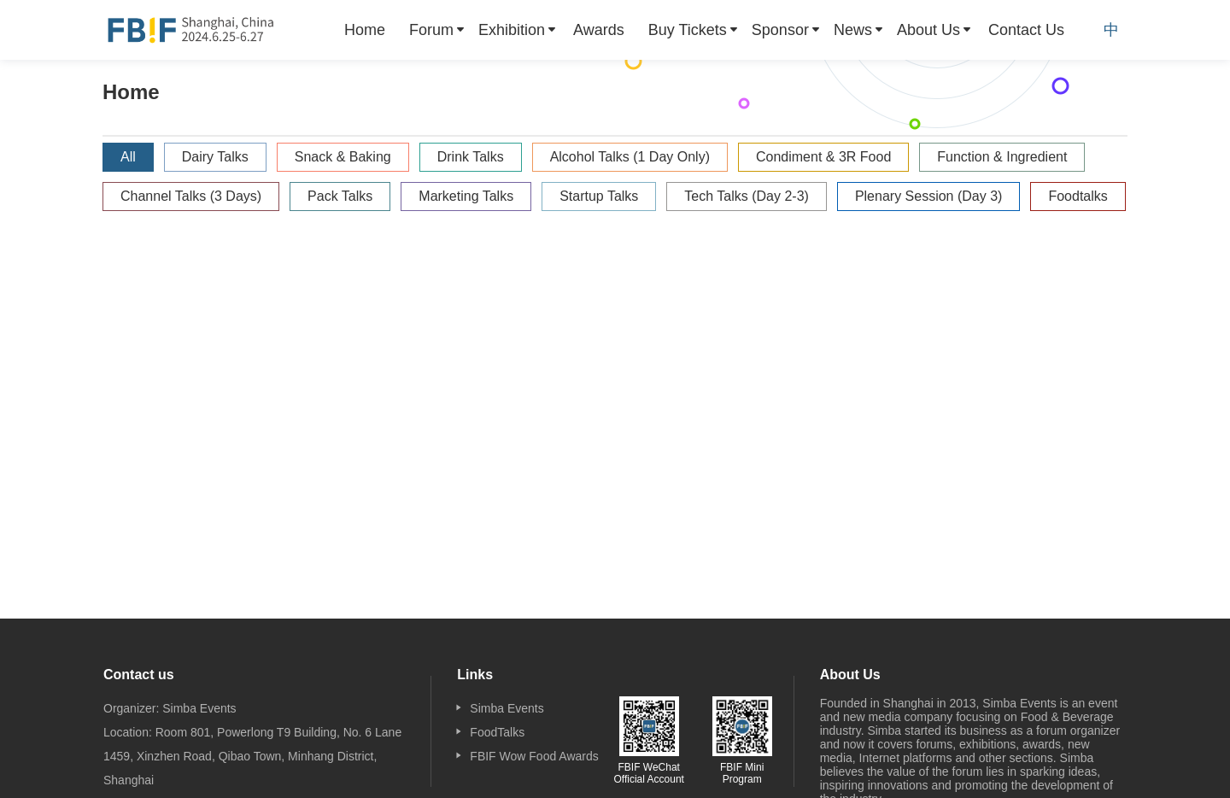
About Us (928, 29)
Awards (598, 29)
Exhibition (511, 29)
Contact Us (1026, 29)
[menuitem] (364, 30)
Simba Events (506, 708)
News (853, 29)
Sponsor (780, 29)
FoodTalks (497, 732)
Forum (431, 29)
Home (364, 29)
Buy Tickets (687, 29)
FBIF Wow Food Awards (534, 756)
